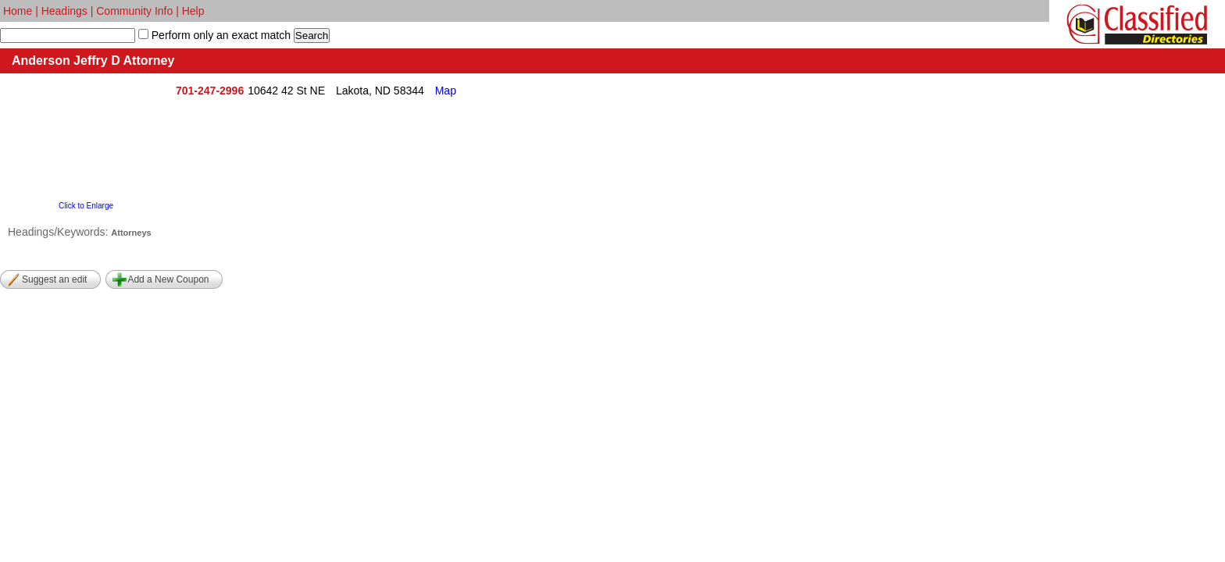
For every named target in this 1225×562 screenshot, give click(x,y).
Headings (64, 11)
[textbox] (67, 35)
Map (445, 90)
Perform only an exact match (219, 35)
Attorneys (131, 232)
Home (17, 11)
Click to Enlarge (86, 205)
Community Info (134, 11)
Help (193, 11)
